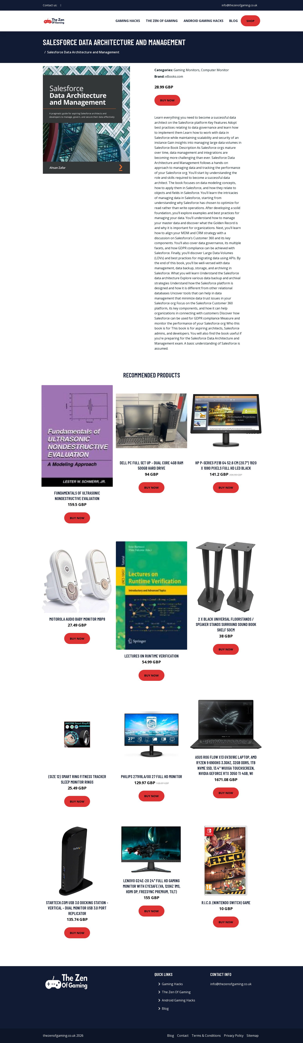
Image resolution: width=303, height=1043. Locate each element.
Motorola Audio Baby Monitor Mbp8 (77, 619)
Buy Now (167, 100)
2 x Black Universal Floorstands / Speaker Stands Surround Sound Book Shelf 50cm (226, 624)
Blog (233, 21)
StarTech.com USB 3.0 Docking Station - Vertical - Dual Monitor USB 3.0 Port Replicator (77, 908)
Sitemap (253, 1035)
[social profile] (61, 5)
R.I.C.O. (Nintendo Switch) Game (226, 902)
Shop (250, 21)
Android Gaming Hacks (203, 21)
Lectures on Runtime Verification (151, 655)
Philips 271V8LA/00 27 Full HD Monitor (151, 776)
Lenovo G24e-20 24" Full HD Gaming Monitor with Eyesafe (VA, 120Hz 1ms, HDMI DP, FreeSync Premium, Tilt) (151, 886)
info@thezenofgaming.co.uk (239, 5)
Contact (182, 1035)
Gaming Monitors (186, 70)
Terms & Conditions (206, 1035)
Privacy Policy (233, 1035)
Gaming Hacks (127, 21)
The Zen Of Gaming (162, 21)
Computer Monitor (215, 70)
